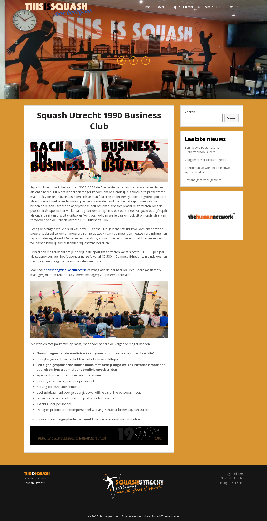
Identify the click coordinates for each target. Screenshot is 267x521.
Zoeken (190, 112)
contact (234, 7)
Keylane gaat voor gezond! (203, 180)
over (161, 7)
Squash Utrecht (34, 483)
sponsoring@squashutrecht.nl (65, 270)
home (146, 7)
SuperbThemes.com (165, 516)
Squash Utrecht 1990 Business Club (196, 7)
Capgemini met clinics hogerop (205, 160)
